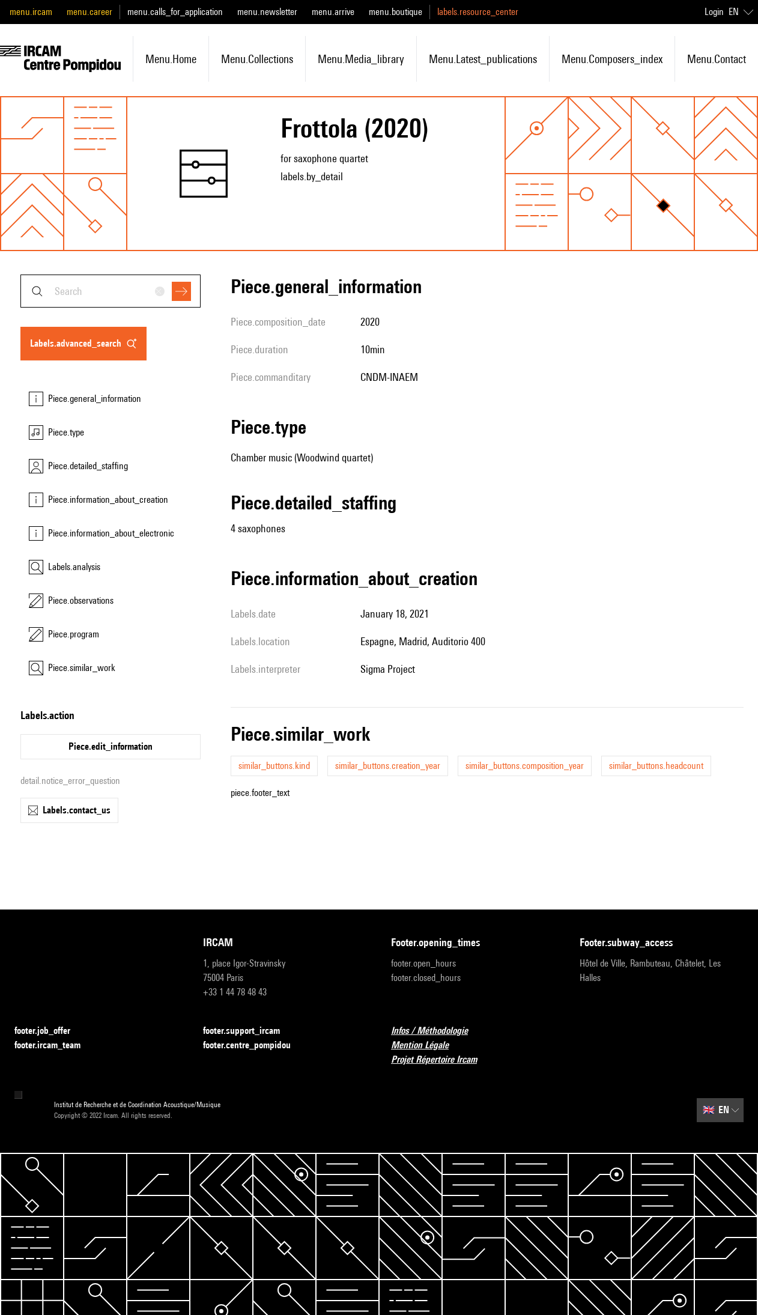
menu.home (170, 58)
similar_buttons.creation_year (387, 765)
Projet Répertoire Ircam (441, 1060)
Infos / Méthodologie (436, 1031)
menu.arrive (333, 11)
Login (714, 11)
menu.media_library (361, 58)
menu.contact (716, 58)
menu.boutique (395, 11)
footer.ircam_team (54, 1045)
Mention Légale (427, 1045)
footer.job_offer (49, 1031)
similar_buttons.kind (274, 765)
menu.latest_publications (483, 58)
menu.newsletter (267, 11)
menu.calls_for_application (175, 11)
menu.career (89, 11)
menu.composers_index (612, 58)
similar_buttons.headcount (656, 765)
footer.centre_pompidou (254, 1045)
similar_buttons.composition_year (524, 765)
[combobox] (110, 291)
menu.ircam (31, 11)
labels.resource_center (477, 11)
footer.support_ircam (248, 1031)
